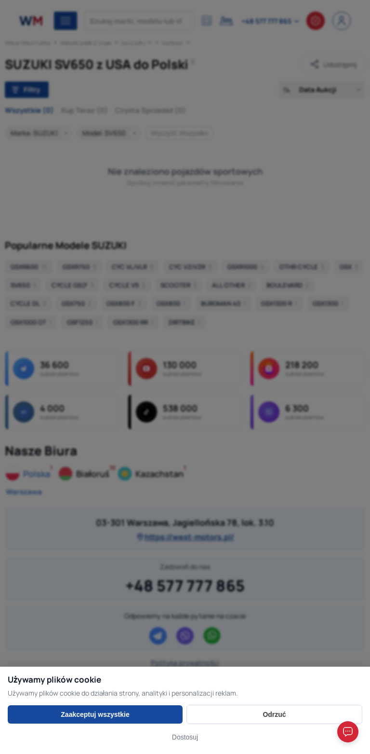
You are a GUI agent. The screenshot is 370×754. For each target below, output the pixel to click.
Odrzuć (274, 714)
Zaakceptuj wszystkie (95, 714)
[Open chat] (347, 731)
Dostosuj (185, 737)
